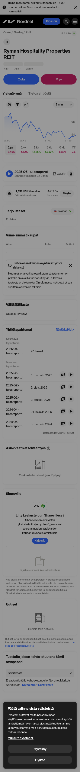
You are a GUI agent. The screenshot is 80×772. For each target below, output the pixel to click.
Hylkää (40, 760)
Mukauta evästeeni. (20, 738)
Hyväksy (40, 749)
